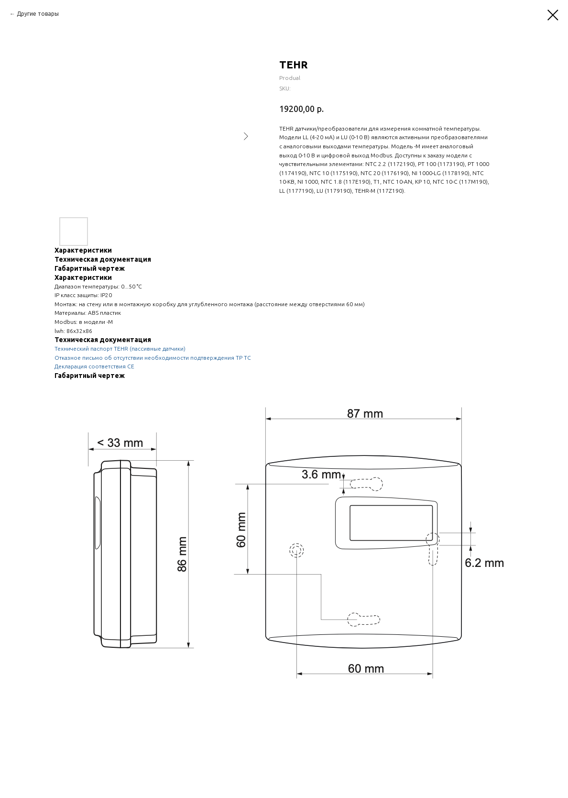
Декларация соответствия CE (94, 366)
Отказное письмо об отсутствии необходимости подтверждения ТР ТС (153, 358)
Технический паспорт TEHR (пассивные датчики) (120, 348)
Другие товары (38, 14)
